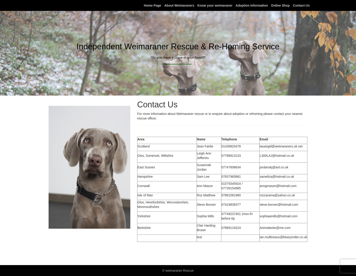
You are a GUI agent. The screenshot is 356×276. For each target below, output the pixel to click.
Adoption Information (252, 5)
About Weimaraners (179, 5)
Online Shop (280, 5)
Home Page (152, 5)
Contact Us (301, 5)
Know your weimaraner (215, 5)
